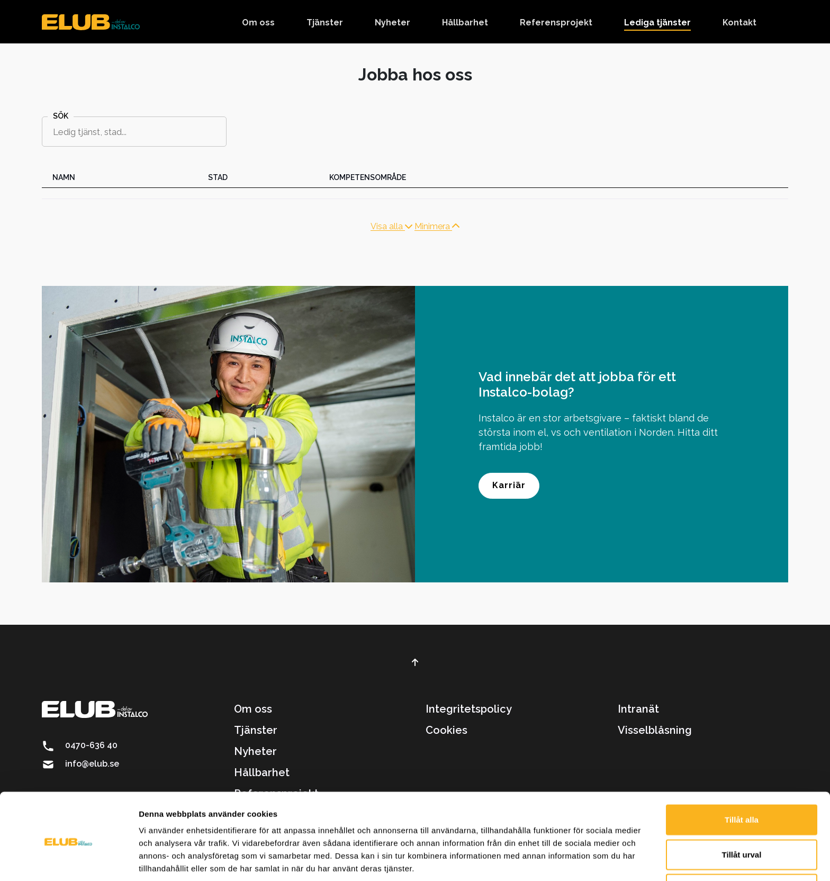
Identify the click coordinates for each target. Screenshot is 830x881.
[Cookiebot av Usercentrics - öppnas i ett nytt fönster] (68, 860)
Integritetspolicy (469, 709)
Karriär (509, 485)
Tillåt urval (742, 811)
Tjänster (255, 730)
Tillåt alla (742, 776)
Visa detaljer (575, 860)
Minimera (436, 226)
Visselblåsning (655, 730)
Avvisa (741, 846)
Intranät (638, 709)
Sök (60, 116)
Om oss (253, 709)
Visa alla (391, 226)
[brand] (91, 22)
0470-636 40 (91, 745)
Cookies (446, 730)
